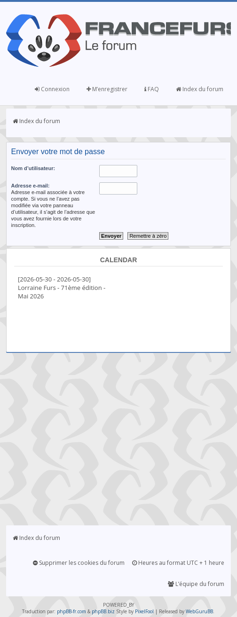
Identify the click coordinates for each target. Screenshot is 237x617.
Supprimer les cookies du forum (79, 563)
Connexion (52, 89)
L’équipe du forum (196, 584)
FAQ (151, 89)
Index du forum (199, 89)
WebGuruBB (199, 611)
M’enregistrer (107, 89)
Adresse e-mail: (30, 185)
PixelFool (144, 611)
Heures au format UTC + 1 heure (178, 563)
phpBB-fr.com (71, 611)
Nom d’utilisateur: (33, 168)
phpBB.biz (103, 611)
